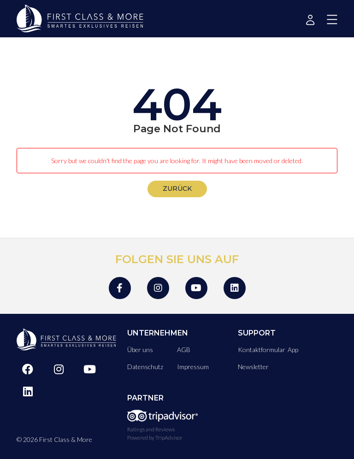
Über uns (140, 349)
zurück (177, 188)
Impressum (193, 367)
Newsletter (253, 367)
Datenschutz (145, 367)
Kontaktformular (261, 349)
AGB (183, 349)
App (293, 349)
